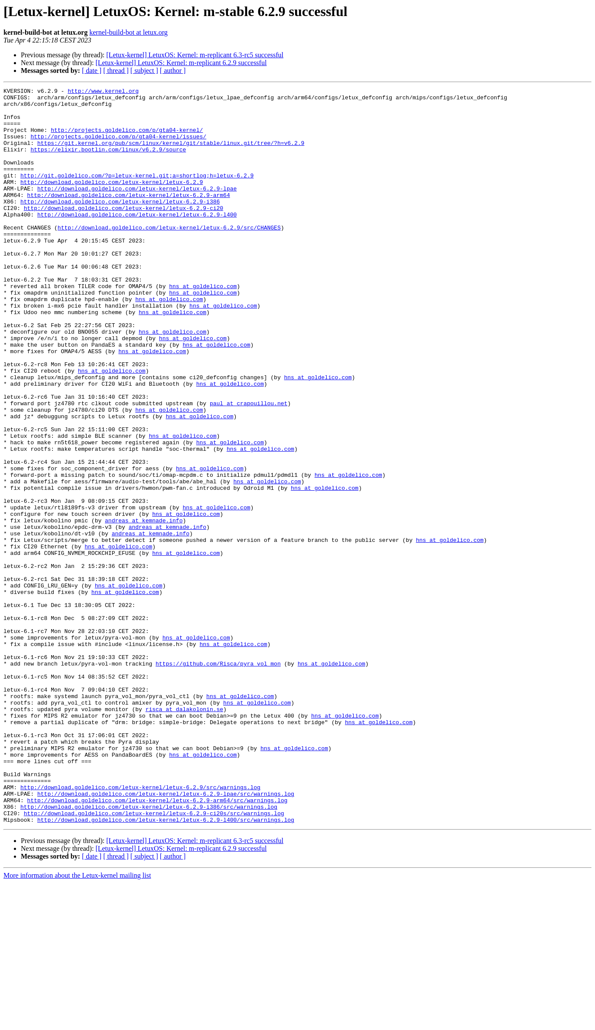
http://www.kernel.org (103, 92)
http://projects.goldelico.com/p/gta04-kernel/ (127, 139)
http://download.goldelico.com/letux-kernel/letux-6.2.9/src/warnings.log (140, 928)
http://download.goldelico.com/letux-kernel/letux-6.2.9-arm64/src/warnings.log (157, 943)
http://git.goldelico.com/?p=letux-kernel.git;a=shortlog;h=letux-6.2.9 (137, 193)
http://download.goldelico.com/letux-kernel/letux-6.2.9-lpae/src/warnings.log (165, 935)
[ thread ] (116, 70)
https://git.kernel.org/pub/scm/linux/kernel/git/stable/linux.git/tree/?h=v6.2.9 (170, 154)
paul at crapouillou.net (248, 467)
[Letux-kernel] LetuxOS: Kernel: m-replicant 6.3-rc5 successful (194, 55)
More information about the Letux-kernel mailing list (77, 1022)
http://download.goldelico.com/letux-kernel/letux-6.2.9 (111, 201)
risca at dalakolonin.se (184, 834)
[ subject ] (144, 70)
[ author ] (173, 70)
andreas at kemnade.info (143, 607)
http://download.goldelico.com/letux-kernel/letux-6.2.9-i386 (120, 225)
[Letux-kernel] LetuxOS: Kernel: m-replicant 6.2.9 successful (181, 62)
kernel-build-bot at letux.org (128, 32)
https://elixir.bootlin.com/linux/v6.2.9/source (108, 162)
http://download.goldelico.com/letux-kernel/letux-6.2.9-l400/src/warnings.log (165, 967)
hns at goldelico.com (203, 326)
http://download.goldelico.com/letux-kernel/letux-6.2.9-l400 (137, 240)
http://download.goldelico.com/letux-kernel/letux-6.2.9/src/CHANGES (169, 256)
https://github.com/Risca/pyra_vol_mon (218, 779)
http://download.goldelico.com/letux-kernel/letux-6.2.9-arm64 (128, 217)
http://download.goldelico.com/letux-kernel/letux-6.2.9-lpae (137, 209)
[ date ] (91, 70)
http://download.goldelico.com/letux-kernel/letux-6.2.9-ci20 (123, 232)
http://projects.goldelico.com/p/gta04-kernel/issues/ (118, 147)
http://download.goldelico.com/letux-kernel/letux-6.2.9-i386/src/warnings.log (148, 951)
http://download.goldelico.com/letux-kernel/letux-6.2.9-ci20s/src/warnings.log (154, 959)
